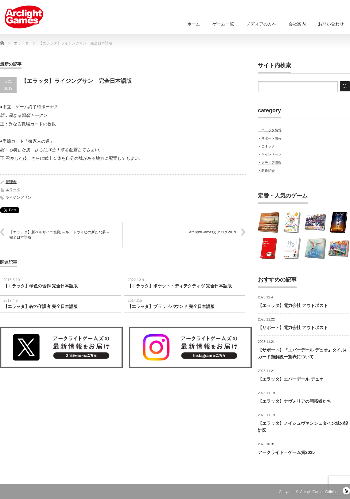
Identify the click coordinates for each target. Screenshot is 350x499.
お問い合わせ (331, 23)
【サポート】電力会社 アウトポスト (293, 327)
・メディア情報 (270, 162)
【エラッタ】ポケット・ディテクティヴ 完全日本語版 (179, 285)
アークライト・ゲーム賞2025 (286, 452)
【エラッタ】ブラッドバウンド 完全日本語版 (171, 306)
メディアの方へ (261, 23)
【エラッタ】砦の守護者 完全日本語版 (40, 306)
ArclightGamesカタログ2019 (212, 232)
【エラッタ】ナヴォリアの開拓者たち (294, 401)
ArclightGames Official (318, 492)
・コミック (266, 146)
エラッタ (13, 189)
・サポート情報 (270, 138)
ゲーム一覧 (223, 23)
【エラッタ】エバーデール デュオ (291, 379)
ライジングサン (18, 197)
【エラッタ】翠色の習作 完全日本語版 (40, 285)
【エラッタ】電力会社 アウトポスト (293, 305)
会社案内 (297, 23)
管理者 (11, 182)
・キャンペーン (270, 154)
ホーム (193, 23)
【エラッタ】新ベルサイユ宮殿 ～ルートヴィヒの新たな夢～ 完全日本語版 (59, 235)
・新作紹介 (266, 170)
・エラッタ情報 (270, 130)
